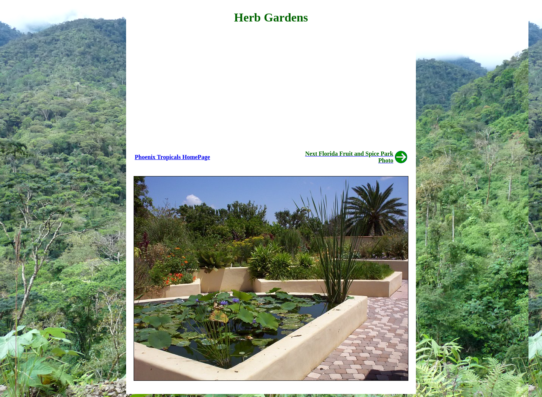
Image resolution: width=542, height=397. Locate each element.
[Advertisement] (271, 85)
